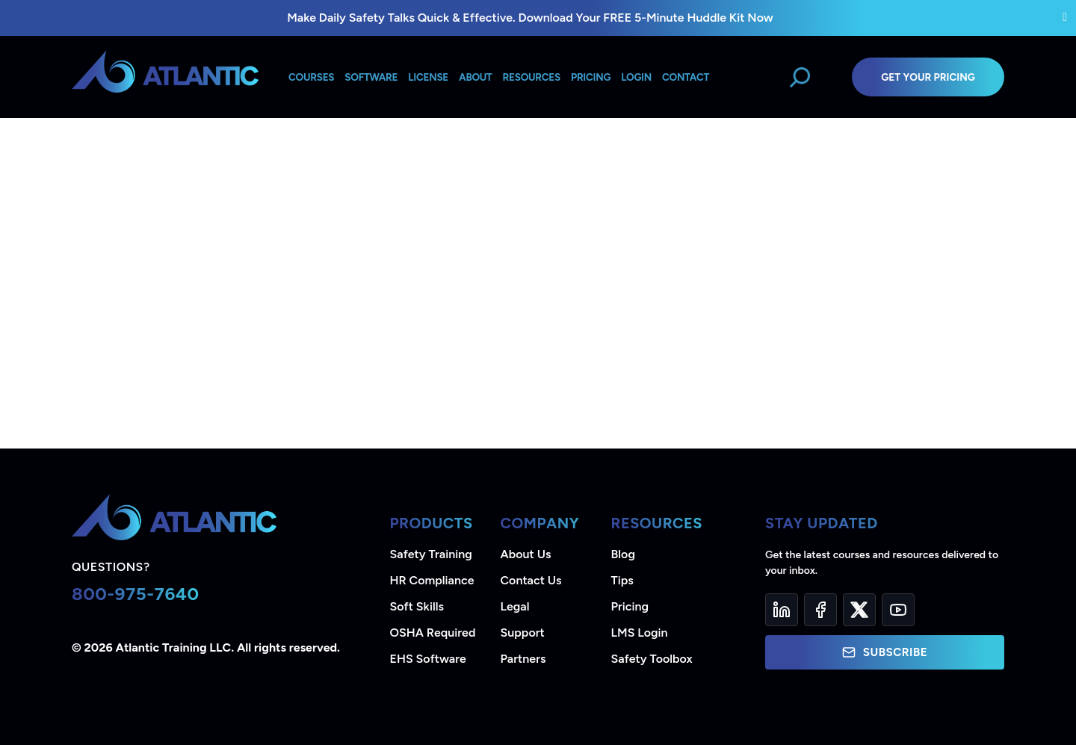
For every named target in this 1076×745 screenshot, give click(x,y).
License (428, 77)
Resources (531, 77)
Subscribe (884, 652)
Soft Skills (417, 606)
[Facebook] (820, 609)
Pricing (630, 606)
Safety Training (431, 554)
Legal (515, 606)
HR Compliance (432, 580)
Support (523, 632)
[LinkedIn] (781, 609)
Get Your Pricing (928, 77)
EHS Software (428, 659)
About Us (526, 554)
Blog (623, 554)
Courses (311, 77)
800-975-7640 (136, 594)
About (475, 77)
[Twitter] (859, 609)
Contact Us (531, 580)
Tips (622, 580)
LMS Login (639, 632)
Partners (523, 659)
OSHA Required (433, 632)
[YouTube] (898, 609)
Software (371, 77)
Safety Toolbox (652, 659)
